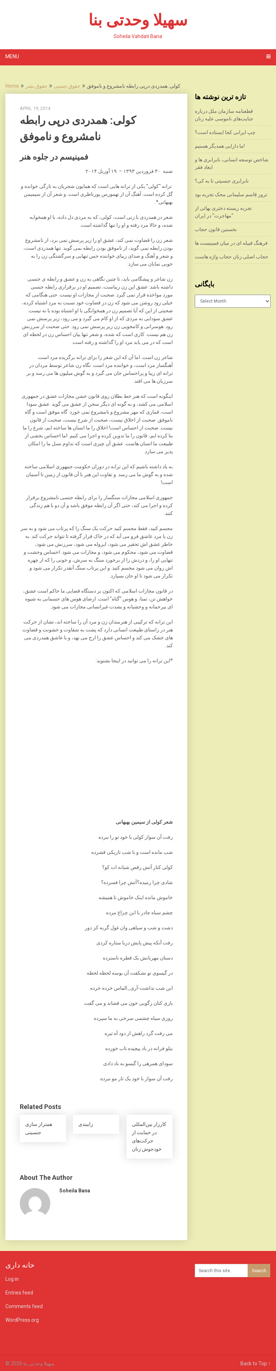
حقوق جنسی (67, 86)
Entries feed (19, 1293)
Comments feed (24, 1306)
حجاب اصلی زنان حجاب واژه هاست (231, 256)
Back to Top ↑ (255, 1363)
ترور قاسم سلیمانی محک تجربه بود (231, 194)
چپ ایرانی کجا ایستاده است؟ (225, 132)
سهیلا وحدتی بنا (138, 20)
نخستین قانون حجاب (216, 229)
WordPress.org (22, 1320)
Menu (12, 56)
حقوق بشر (36, 86)
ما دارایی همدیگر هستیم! (220, 146)
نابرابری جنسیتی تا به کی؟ (222, 181)
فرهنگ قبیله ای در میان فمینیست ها (231, 243)
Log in (12, 1279)
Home (12, 86)
